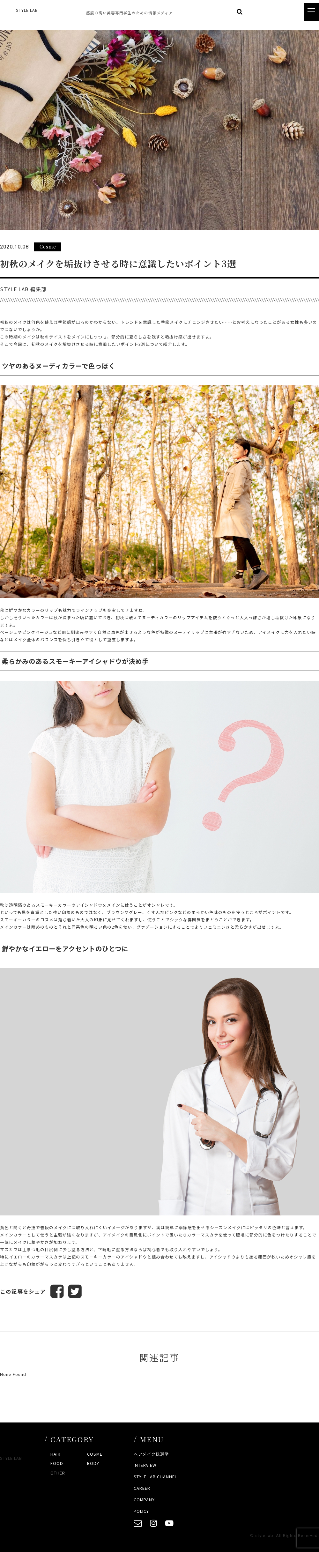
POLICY (141, 1511)
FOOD (56, 1463)
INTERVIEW (145, 1465)
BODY (93, 1463)
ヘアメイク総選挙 (151, 1454)
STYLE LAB (27, 10)
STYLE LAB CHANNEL (155, 1477)
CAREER (142, 1488)
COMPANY (144, 1499)
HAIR (55, 1454)
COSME (94, 1454)
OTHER (57, 1473)
